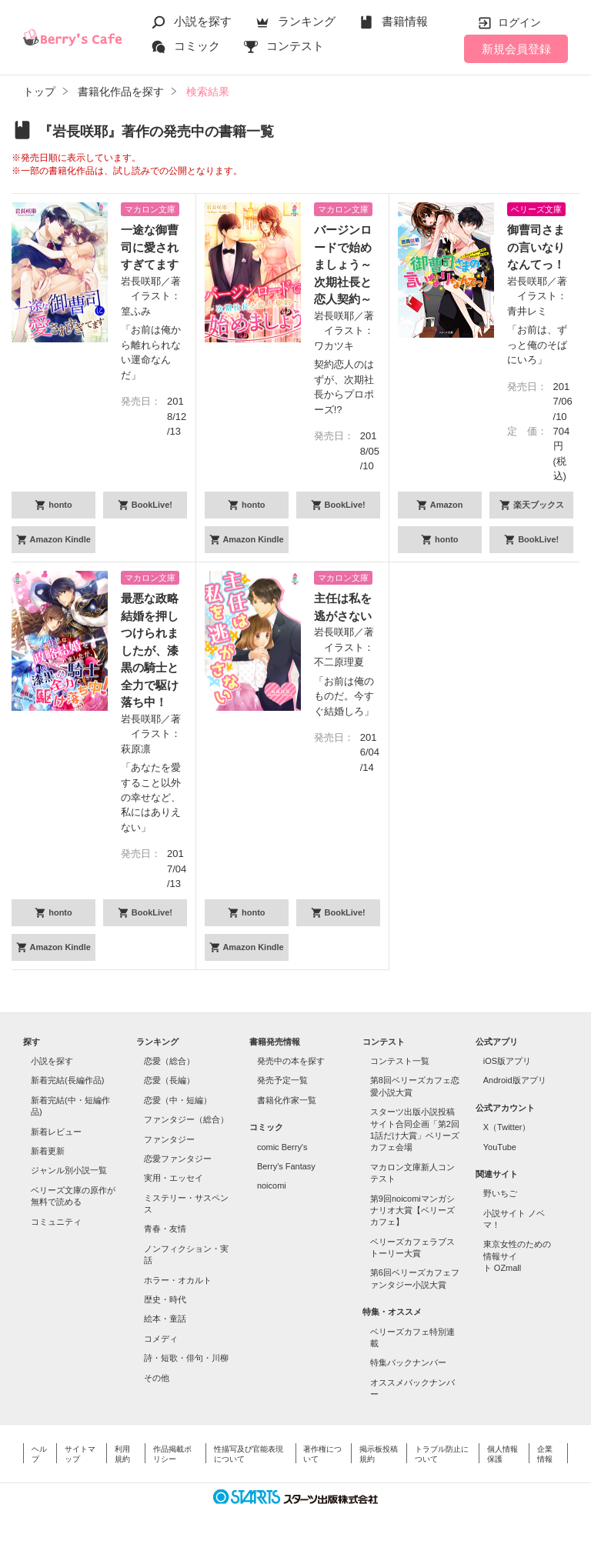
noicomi (271, 1185)
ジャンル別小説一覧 (69, 1170)
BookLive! (150, 504)
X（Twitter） (507, 1127)
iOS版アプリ (507, 1060)
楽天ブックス (537, 504)
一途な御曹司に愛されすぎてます (150, 247)
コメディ (161, 1338)
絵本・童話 (165, 1318)
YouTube (499, 1147)
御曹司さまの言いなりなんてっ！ (536, 247)
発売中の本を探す (291, 1060)
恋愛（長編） (169, 1080)
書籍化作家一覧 (286, 1100)
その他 (156, 1377)
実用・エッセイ (173, 1177)
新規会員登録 (516, 48)
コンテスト (295, 45)
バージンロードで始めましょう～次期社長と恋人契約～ (343, 264)
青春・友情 (165, 1228)
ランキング (307, 21)
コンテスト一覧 (399, 1060)
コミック (197, 45)
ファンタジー (169, 1139)
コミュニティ (56, 1221)
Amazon (445, 504)
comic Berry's (282, 1147)
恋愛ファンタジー (178, 1158)
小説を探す (203, 21)
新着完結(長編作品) (67, 1080)
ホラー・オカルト (178, 1280)
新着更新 (48, 1150)
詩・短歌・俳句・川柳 (186, 1357)
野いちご (500, 1193)
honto (59, 504)
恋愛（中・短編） (178, 1100)
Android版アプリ (514, 1080)
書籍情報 (405, 21)
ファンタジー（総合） (186, 1119)
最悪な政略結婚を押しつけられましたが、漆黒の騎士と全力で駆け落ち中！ (150, 650)
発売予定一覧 (282, 1080)
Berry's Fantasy (286, 1166)
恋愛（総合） (169, 1060)
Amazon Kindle (59, 539)
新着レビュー (56, 1131)
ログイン (519, 22)
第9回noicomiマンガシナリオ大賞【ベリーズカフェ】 (412, 1210)
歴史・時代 (165, 1299)
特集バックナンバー (408, 1362)
